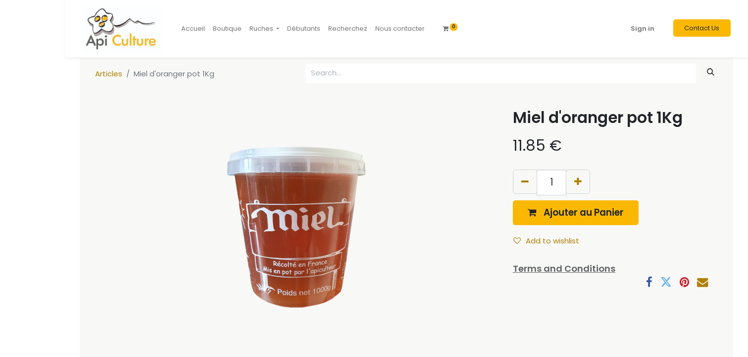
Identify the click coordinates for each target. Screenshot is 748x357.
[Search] (711, 72)
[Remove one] (525, 182)
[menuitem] (193, 29)
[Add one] (578, 182)
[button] (576, 212)
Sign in (642, 28)
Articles (108, 73)
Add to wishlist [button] (546, 241)
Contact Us (701, 28)
